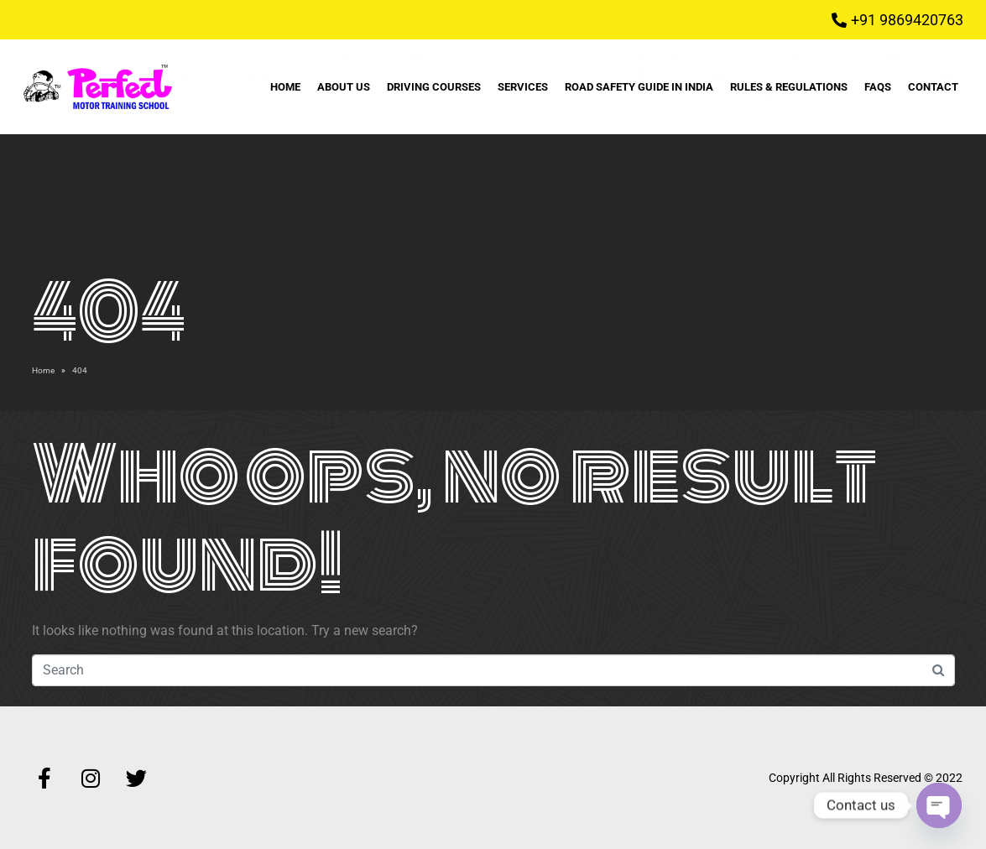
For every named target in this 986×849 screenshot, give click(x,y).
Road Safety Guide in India (639, 87)
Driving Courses (434, 87)
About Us (343, 87)
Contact (933, 87)
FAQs (877, 87)
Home (285, 87)
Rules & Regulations (789, 87)
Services (523, 87)
